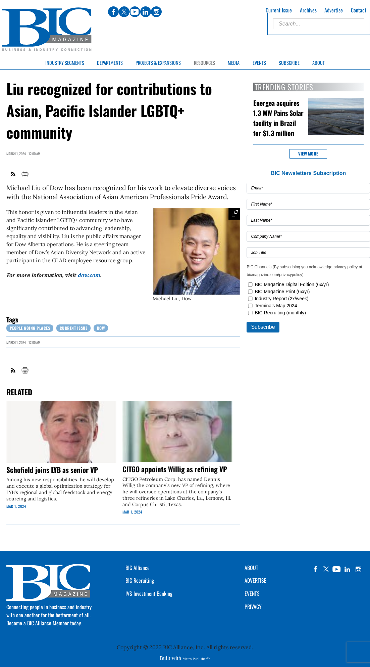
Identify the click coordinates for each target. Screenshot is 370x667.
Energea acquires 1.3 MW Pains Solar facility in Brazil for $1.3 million (278, 118)
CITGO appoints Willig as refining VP (174, 469)
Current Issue (279, 10)
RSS (13, 174)
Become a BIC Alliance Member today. (44, 623)
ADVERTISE (255, 580)
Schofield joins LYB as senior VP (52, 469)
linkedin (347, 569)
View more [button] (308, 153)
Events (259, 62)
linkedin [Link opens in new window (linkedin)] (145, 11)
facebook (315, 569)
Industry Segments (64, 62)
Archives (308, 10)
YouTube (336, 569)
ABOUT (251, 568)
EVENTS (252, 593)
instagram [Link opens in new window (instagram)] (156, 11)
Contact (358, 10)
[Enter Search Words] (318, 23)
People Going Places (30, 328)
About (318, 62)
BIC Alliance (137, 568)
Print (25, 174)
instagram (358, 569)
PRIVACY (253, 607)
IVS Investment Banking (148, 593)
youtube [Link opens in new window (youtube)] (134, 11)
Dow (101, 328)
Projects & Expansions (158, 62)
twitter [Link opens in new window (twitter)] (124, 11)
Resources (204, 62)
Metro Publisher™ (196, 659)
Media (234, 62)
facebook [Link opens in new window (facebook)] (113, 11)
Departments (110, 62)
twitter (326, 569)
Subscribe (289, 62)
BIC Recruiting (139, 580)
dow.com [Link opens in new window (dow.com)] (88, 275)
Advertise (333, 10)
